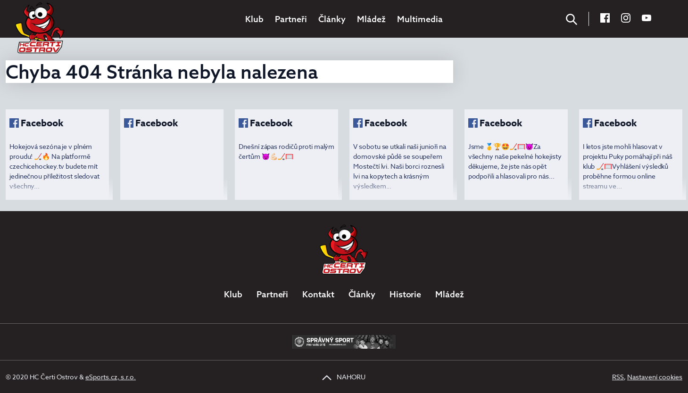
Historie (405, 294)
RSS (618, 376)
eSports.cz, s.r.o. (110, 376)
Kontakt (318, 294)
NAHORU (343, 376)
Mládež (371, 19)
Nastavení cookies (654, 376)
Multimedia (420, 19)
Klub (254, 19)
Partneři (291, 19)
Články (332, 19)
